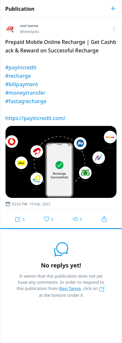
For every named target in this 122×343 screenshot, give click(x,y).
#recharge (18, 75)
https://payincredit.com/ (35, 118)
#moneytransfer (25, 92)
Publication (19, 8)
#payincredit (20, 67)
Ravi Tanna (70, 288)
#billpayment (21, 84)
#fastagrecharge (26, 101)
